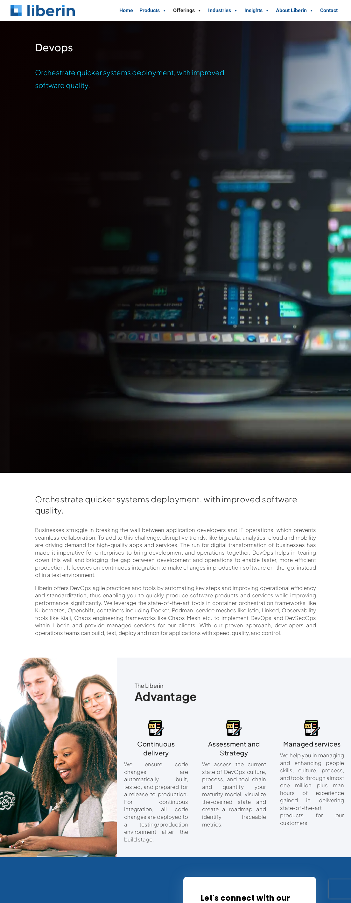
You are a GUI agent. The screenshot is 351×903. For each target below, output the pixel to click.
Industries (223, 10)
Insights (257, 10)
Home (126, 10)
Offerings (187, 10)
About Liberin (295, 10)
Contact (329, 10)
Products (153, 10)
